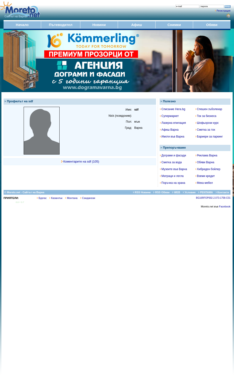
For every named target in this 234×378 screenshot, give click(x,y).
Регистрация (223, 10)
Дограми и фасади (173, 155)
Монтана (71, 198)
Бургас (42, 198)
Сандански (87, 198)
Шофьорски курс (207, 123)
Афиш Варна (169, 129)
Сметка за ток (205, 129)
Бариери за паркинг (209, 136)
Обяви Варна (204, 162)
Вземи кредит (205, 176)
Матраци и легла (172, 176)
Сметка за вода (171, 162)
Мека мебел (204, 183)
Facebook (224, 206)
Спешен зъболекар (208, 109)
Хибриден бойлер (207, 169)
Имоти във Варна (172, 136)
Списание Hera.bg (172, 109)
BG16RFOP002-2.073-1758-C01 (213, 198)
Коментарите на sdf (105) (81, 161)
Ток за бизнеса (205, 116)
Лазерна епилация (173, 123)
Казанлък (55, 198)
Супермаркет (169, 116)
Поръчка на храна (172, 183)
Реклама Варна (206, 155)
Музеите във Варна (173, 169)
